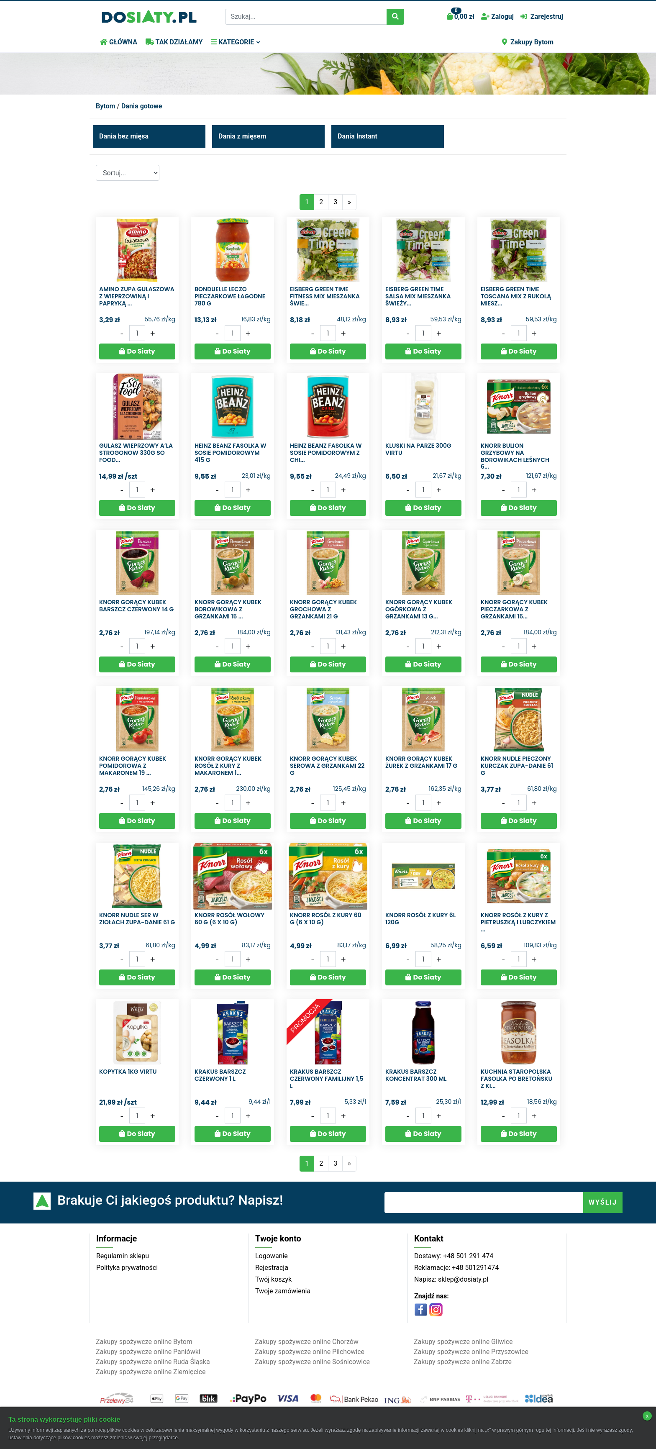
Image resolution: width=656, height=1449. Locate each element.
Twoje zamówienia (282, 1291)
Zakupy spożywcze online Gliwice (463, 1342)
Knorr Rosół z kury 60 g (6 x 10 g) (325, 918)
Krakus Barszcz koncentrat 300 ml (415, 1075)
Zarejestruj (541, 17)
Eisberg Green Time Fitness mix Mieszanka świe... (325, 296)
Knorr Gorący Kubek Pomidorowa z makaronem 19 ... (132, 765)
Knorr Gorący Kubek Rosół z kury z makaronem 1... (228, 765)
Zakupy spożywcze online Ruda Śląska (153, 1362)
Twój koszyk (273, 1279)
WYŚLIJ (603, 1202)
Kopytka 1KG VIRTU (128, 1071)
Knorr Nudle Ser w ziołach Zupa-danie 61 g (137, 918)
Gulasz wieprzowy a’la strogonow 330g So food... (136, 452)
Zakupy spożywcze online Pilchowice (309, 1352)
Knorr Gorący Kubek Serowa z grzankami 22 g (327, 765)
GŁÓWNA (118, 42)
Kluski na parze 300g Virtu (418, 449)
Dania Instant (357, 136)
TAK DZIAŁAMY (174, 42)
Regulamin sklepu (122, 1256)
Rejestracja (271, 1268)
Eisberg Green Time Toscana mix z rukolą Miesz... (516, 296)
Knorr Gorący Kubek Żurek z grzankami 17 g (421, 762)
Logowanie (271, 1256)
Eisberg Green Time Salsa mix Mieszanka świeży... (418, 296)
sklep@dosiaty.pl (462, 1279)
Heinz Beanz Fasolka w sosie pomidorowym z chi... (326, 452)
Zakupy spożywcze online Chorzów (307, 1342)
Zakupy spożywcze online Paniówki (148, 1352)
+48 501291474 (474, 1268)
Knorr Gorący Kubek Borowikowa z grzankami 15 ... (228, 609)
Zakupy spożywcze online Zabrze (463, 1362)
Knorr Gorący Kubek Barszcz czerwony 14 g (136, 605)
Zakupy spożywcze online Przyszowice (471, 1352)
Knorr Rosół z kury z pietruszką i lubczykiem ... (518, 922)
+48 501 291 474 (467, 1256)
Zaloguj (497, 17)
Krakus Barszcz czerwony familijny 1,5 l (326, 1078)
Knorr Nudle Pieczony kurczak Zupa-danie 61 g (517, 765)
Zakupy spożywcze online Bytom (144, 1342)
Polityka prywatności (127, 1268)
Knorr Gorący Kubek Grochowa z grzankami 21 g (323, 609)
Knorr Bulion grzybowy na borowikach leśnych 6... (515, 456)
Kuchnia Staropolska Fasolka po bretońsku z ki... (516, 1078)
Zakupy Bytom (528, 42)
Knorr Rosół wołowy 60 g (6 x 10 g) (229, 918)
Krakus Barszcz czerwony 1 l (220, 1075)
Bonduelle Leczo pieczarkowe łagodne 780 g (230, 296)
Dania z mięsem (242, 136)
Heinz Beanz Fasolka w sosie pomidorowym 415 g (230, 452)
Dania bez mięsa (124, 136)
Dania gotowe (141, 106)
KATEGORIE (232, 42)
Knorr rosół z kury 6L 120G (420, 918)
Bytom (105, 106)
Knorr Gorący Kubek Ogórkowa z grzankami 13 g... (418, 609)
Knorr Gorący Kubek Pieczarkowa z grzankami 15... (514, 609)
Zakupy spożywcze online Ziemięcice (151, 1372)
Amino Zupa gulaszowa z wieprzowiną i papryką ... (136, 296)
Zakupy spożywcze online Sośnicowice (312, 1362)
